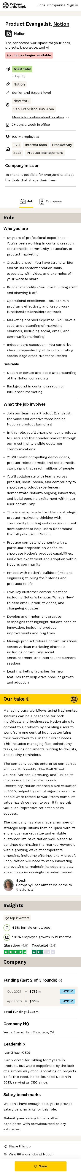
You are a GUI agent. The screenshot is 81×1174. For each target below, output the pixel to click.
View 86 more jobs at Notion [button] (28, 1154)
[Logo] (14, 5)
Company (50, 201)
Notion (61, 24)
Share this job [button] (17, 1146)
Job (26, 201)
